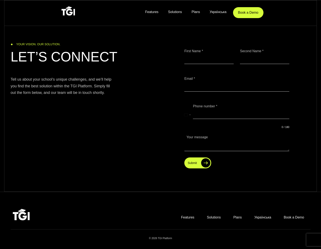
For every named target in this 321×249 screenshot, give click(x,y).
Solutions (175, 12)
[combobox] (187, 115)
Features (151, 12)
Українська (218, 12)
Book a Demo (248, 12)
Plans (195, 12)
